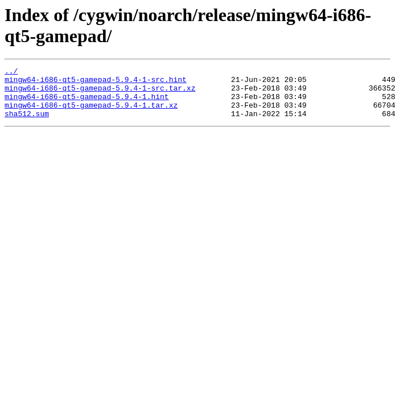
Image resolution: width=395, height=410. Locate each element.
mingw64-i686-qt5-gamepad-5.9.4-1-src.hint (96, 82)
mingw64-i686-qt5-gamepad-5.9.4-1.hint (87, 103)
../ (11, 72)
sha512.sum (27, 123)
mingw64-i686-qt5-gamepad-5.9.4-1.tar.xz (91, 113)
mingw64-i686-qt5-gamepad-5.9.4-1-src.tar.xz (100, 93)
